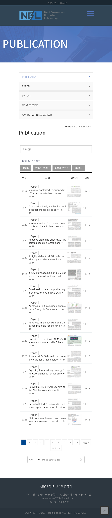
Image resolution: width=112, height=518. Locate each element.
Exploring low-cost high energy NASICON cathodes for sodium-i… (47, 371)
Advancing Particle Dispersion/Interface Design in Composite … (47, 307)
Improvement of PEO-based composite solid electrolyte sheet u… (47, 224)
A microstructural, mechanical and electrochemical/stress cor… (47, 208)
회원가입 (52, 2)
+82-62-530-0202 (58, 502)
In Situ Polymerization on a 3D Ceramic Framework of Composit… (47, 274)
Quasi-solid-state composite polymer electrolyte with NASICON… (47, 291)
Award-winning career (37, 114)
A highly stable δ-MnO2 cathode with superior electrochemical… (46, 258)
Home (70, 126)
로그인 (63, 2)
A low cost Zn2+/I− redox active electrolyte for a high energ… (47, 358)
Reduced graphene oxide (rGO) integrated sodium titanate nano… (47, 241)
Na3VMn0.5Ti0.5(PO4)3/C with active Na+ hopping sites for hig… (47, 388)
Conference (30, 105)
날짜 (86, 178)
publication (29, 76)
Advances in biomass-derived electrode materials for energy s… (47, 324)
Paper (26, 86)
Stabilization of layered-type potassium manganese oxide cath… (47, 419)
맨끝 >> (55, 448)
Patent (26, 95)
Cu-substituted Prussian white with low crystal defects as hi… (47, 405)
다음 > (86, 442)
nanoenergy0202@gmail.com (58, 498)
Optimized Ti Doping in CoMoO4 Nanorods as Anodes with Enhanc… (47, 340)
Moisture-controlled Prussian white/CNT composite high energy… (47, 191)
